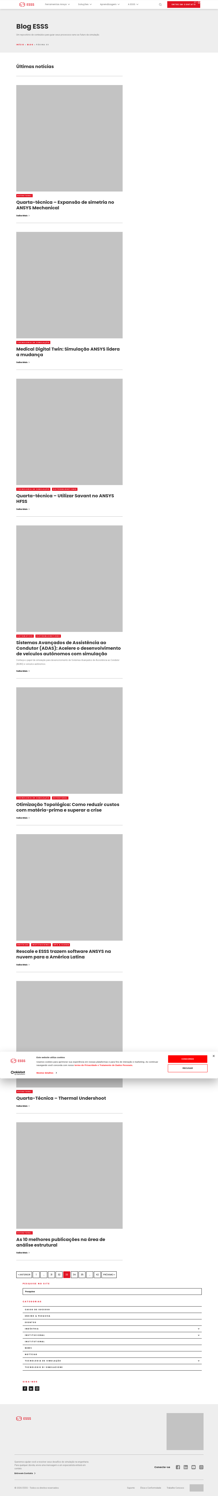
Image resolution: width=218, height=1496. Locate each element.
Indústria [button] (32, 1329)
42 (97, 1274)
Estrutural (24, 196)
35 (82, 1274)
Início (20, 44)
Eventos (30, 1322)
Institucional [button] (35, 1335)
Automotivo (25, 636)
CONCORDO (187, 1477)
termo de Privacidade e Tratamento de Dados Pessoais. (104, 1483)
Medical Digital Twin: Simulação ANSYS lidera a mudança (68, 352)
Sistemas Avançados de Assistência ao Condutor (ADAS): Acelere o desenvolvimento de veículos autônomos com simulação (68, 648)
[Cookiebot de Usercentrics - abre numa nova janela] (18, 1490)
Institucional (41, 945)
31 (51, 1274)
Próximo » (109, 1274)
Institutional (35, 1341)
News (28, 1348)
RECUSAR (188, 1486)
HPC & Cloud (61, 945)
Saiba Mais (23, 215)
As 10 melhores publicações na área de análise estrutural (60, 1242)
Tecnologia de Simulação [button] (43, 1361)
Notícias (23, 945)
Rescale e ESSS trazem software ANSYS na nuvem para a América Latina (63, 954)
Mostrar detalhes (44, 1490)
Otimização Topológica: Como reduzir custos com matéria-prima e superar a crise (67, 807)
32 (59, 1274)
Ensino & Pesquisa (37, 1316)
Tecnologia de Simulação (33, 342)
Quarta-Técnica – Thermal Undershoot (61, 1098)
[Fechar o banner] (214, 1474)
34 (74, 1274)
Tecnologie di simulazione (44, 1367)
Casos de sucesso (37, 1309)
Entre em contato (184, 10)
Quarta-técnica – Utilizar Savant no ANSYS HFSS (65, 498)
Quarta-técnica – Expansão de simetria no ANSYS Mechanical (65, 205)
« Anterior (24, 1274)
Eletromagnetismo (65, 489)
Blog (30, 44)
